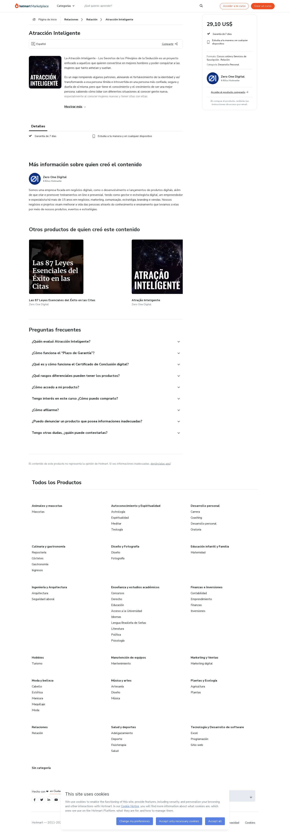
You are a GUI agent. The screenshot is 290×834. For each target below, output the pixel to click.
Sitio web (197, 744)
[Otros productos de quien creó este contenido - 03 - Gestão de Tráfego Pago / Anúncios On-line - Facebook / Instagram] (181, 270)
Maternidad (198, 552)
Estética (37, 691)
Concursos (117, 592)
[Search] (201, 6)
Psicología (117, 640)
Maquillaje (38, 703)
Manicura (37, 697)
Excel (194, 732)
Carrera (195, 511)
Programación (199, 738)
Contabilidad (199, 592)
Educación (117, 604)
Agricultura (198, 686)
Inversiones (198, 610)
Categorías (65, 6)
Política (116, 634)
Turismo (37, 663)
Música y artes (121, 680)
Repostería (39, 552)
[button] (102, 334)
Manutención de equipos (128, 657)
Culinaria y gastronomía (48, 546)
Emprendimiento (201, 598)
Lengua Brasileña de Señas (128, 622)
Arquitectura (40, 592)
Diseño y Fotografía (125, 546)
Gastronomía (40, 563)
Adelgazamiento (122, 732)
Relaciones (40, 726)
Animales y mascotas (47, 505)
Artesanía (117, 686)
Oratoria (196, 529)
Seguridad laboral (43, 598)
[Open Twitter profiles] (43, 799)
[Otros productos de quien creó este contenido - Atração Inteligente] (93, 270)
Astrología (118, 511)
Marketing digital (202, 663)
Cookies (250, 823)
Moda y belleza (42, 680)
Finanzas (196, 604)
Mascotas (38, 511)
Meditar (116, 523)
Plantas (196, 691)
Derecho (116, 598)
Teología (117, 529)
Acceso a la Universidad (126, 610)
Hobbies (38, 657)
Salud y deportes (123, 726)
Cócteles (37, 557)
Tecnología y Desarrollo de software (217, 726)
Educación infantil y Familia (210, 546)
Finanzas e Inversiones (206, 586)
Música (115, 697)
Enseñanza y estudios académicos (135, 586)
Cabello (37, 686)
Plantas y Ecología (204, 680)
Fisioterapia (118, 744)
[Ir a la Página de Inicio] (33, 6)
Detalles (38, 128)
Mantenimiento (121, 663)
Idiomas (116, 616)
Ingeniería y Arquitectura (49, 586)
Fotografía (117, 557)
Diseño (115, 552)
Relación (37, 732)
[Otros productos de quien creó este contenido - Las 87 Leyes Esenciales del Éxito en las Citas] (49, 270)
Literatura (117, 628)
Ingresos (37, 569)
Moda (35, 709)
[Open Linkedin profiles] (51, 799)
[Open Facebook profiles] (35, 799)
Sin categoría (41, 767)
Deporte (116, 738)
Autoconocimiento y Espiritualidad (135, 505)
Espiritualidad (120, 517)
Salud (115, 750)
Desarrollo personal (205, 505)
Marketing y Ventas (204, 657)
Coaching (196, 517)
